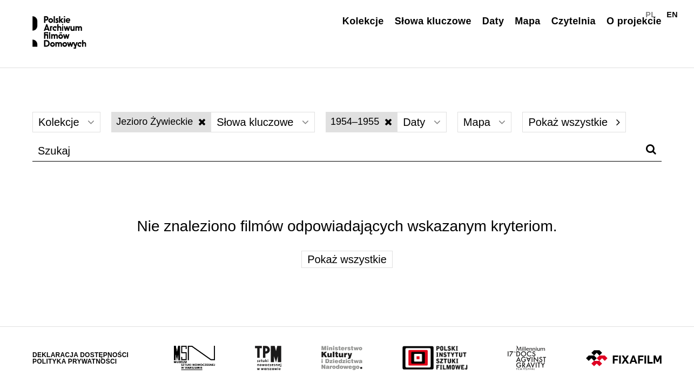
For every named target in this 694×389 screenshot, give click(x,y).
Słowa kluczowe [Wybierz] (263, 122)
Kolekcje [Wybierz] (66, 122)
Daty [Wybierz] (422, 122)
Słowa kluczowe (433, 21)
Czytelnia (573, 21)
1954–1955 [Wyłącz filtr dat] (361, 121)
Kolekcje (363, 21)
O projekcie (634, 21)
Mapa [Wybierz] (484, 122)
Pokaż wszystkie (573, 122)
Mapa (527, 21)
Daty (493, 21)
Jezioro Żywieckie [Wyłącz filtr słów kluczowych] (161, 121)
